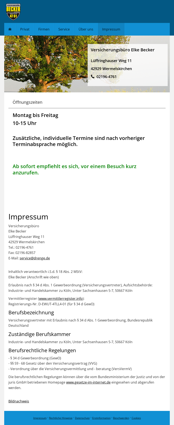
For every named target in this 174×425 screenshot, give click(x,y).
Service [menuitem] (64, 29)
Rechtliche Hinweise (60, 418)
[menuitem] (10, 29)
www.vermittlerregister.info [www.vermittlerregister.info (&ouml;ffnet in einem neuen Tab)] (61, 298)
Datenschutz (82, 418)
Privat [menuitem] (24, 29)
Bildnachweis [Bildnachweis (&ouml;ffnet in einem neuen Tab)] (18, 401)
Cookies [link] (136, 418)
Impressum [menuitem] (111, 29)
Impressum (40, 418)
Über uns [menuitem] (86, 29)
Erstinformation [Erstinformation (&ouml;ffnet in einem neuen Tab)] (101, 418)
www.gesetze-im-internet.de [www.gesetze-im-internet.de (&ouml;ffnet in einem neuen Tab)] (88, 382)
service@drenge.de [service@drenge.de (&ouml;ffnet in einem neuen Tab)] (35, 258)
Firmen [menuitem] (44, 29)
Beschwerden (121, 418)
